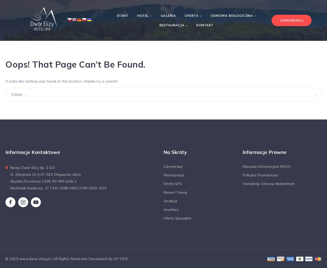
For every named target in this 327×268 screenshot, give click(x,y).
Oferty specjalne (177, 218)
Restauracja (174, 175)
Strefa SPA (173, 184)
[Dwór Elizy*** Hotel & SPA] (43, 20)
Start (123, 16)
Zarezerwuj (173, 166)
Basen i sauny (176, 192)
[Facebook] (10, 202)
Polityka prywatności (260, 175)
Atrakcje (170, 201)
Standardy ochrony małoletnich (269, 184)
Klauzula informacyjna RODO (267, 166)
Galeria (168, 16)
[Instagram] (23, 202)
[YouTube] (36, 202)
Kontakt (204, 25)
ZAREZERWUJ (291, 20)
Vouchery (171, 209)
